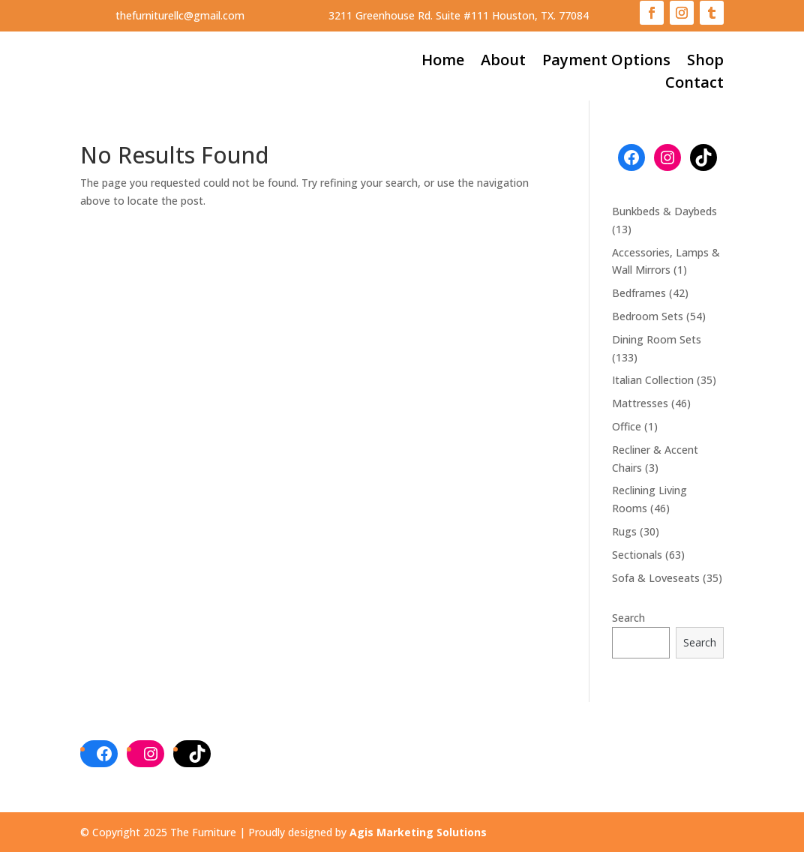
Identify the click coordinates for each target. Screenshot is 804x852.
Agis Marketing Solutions (418, 832)
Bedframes (639, 293)
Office (626, 426)
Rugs (624, 531)
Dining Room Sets (656, 339)
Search (628, 617)
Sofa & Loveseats (656, 578)
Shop (705, 62)
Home (443, 62)
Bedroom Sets (647, 316)
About (503, 62)
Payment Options (606, 62)
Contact (694, 84)
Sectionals (637, 555)
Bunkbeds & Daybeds (664, 211)
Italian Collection (653, 380)
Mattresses (640, 403)
